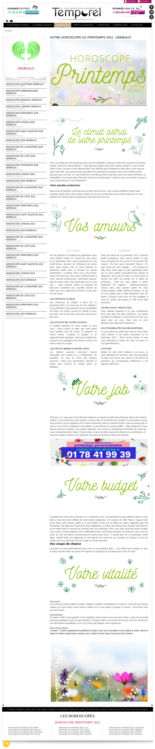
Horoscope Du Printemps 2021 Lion (73, 728)
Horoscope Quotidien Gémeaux (26, 85)
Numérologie (120, 25)
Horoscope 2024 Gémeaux (26, 231)
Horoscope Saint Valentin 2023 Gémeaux (26, 266)
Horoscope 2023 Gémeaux (26, 281)
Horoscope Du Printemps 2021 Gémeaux (25, 732)
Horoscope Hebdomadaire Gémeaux (26, 93)
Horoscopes (62, 25)
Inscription (144, 1)
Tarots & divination (83, 25)
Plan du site (130, 709)
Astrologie (103, 25)
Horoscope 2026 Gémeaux (26, 141)
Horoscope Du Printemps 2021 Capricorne (126, 728)
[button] (6, 743)
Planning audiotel (42, 25)
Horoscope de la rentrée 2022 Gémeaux (26, 288)
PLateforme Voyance (18, 25)
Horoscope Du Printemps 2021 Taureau (24, 730)
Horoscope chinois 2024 (26, 224)
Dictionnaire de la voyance (97, 709)
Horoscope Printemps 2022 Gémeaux (26, 306)
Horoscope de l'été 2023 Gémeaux (26, 248)
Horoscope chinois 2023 (26, 274)
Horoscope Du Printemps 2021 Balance (75, 732)
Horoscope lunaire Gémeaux (26, 107)
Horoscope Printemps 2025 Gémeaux (26, 167)
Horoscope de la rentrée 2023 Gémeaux (26, 239)
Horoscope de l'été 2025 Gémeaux (26, 158)
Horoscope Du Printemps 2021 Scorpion (75, 734)
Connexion (131, 1)
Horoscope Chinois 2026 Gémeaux (26, 124)
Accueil (8, 31)
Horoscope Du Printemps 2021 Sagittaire (126, 730)
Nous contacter (142, 709)
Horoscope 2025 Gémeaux (26, 182)
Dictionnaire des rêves (116, 709)
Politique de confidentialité (58, 709)
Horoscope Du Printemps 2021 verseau (125, 732)
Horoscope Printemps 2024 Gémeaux (26, 207)
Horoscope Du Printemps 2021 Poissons (125, 734)
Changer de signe (25, 77)
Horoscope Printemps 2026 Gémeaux (26, 115)
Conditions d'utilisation (15, 709)
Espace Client (30, 709)
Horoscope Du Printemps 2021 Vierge (74, 730)
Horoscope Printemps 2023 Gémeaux (26, 257)
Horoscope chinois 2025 (26, 175)
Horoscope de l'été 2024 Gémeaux (26, 198)
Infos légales (42, 709)
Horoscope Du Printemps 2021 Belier (23, 728)
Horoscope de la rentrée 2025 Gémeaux (26, 149)
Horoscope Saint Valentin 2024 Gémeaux (26, 216)
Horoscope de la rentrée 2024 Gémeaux (26, 189)
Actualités (137, 25)
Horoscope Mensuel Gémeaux (26, 101)
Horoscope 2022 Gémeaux (26, 314)
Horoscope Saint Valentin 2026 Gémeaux (26, 133)
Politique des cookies (77, 709)
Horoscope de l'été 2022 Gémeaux (26, 297)
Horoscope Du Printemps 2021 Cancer (24, 734)
